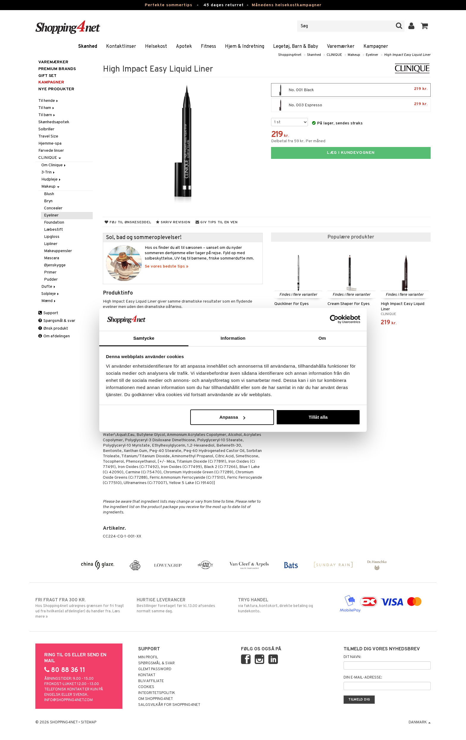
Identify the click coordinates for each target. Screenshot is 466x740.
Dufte (48, 286)
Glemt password (154, 669)
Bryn (48, 201)
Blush (49, 194)
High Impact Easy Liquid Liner (407, 55)
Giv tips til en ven (217, 222)
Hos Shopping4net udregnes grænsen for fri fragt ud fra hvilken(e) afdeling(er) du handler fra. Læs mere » (81, 608)
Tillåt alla (318, 417)
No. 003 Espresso (350, 105)
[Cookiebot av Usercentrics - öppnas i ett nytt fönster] (334, 319)
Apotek (184, 47)
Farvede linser (51, 150)
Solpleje (50, 293)
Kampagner (375, 47)
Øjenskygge (55, 265)
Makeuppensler (58, 251)
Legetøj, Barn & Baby (295, 47)
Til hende (48, 100)
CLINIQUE (334, 55)
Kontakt (146, 675)
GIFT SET (47, 75)
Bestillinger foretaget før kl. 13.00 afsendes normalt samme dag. (182, 605)
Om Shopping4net (155, 699)
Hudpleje (51, 179)
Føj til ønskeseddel (128, 222)
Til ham (46, 107)
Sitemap (88, 722)
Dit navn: (352, 657)
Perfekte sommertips (168, 5)
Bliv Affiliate (151, 681)
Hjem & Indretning (244, 47)
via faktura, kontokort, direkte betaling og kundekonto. (283, 605)
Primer (50, 272)
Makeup (354, 55)
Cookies (146, 687)
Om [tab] (322, 338)
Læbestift (53, 229)
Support (48, 313)
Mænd (48, 300)
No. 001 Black (350, 90)
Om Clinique (54, 165)
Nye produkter (56, 89)
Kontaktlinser (121, 47)
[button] (424, 26)
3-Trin (48, 172)
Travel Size (48, 136)
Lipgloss (51, 236)
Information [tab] (233, 338)
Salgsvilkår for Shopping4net (169, 705)
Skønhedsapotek (53, 122)
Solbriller (46, 129)
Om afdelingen (54, 336)
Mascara (51, 258)
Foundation (54, 222)
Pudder (51, 279)
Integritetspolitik (156, 693)
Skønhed (87, 47)
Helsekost (156, 47)
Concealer (53, 208)
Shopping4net (289, 55)
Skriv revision (173, 222)
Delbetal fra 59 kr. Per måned (298, 141)
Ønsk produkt (53, 328)
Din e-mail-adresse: (363, 677)
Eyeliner (372, 55)
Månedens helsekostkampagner (287, 5)
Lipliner (50, 243)
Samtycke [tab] (144, 338)
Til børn (47, 115)
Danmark (420, 722)
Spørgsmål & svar (56, 320)
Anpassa (232, 417)
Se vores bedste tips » (166, 266)
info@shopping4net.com (68, 700)
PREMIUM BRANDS (57, 69)
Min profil (148, 657)
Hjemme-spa (50, 143)
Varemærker (341, 47)
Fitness (208, 47)
